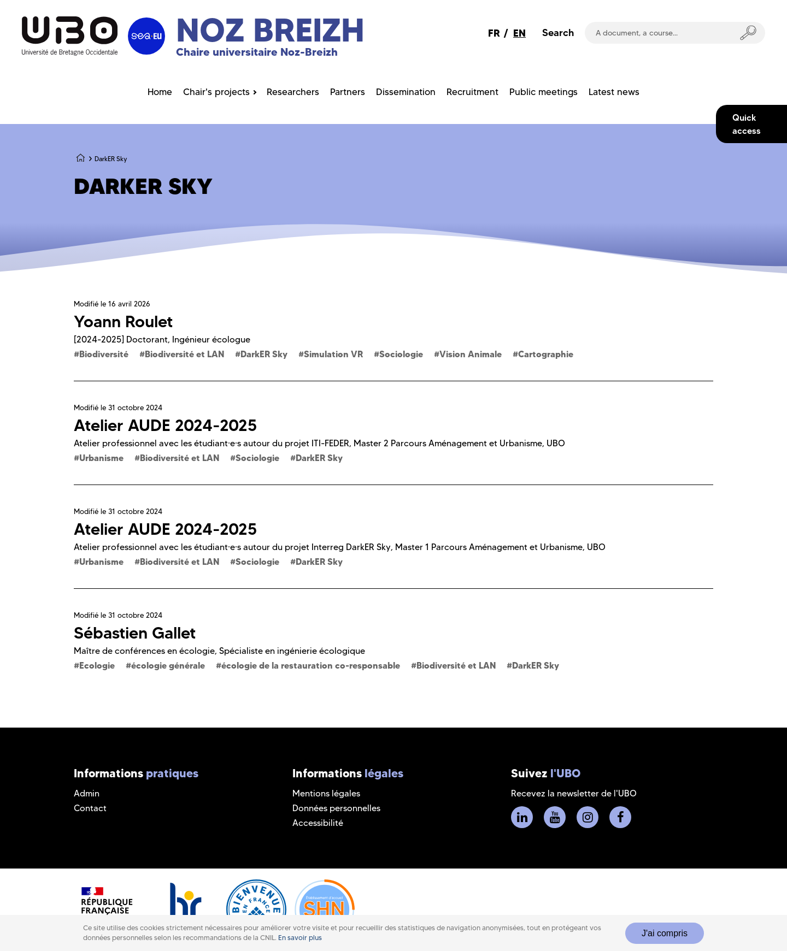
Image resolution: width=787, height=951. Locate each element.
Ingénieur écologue (211, 339)
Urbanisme (101, 457)
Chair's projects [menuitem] (216, 91)
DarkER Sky (263, 353)
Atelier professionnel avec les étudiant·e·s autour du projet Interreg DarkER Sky (232, 547)
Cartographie (545, 353)
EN (519, 33)
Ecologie (97, 665)
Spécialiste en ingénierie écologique (292, 651)
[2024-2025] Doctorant (121, 339)
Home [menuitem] (160, 91)
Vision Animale (470, 353)
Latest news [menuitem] (614, 91)
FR (494, 33)
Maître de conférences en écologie (144, 651)
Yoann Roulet (123, 321)
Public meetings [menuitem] (543, 91)
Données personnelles (336, 808)
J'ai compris (665, 933)
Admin (86, 793)
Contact (90, 808)
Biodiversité (103, 353)
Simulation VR (333, 353)
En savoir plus (300, 938)
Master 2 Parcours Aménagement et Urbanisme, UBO (459, 443)
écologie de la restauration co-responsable (310, 665)
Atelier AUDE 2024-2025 (165, 425)
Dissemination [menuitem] (406, 91)
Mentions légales (326, 793)
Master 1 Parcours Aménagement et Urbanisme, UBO (500, 547)
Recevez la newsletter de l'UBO (574, 793)
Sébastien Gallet (135, 633)
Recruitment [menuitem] (472, 91)
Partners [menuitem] (347, 91)
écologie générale (168, 665)
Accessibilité (317, 823)
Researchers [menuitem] (293, 91)
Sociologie (401, 353)
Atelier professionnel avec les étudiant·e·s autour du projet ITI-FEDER (211, 443)
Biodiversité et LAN (184, 353)
